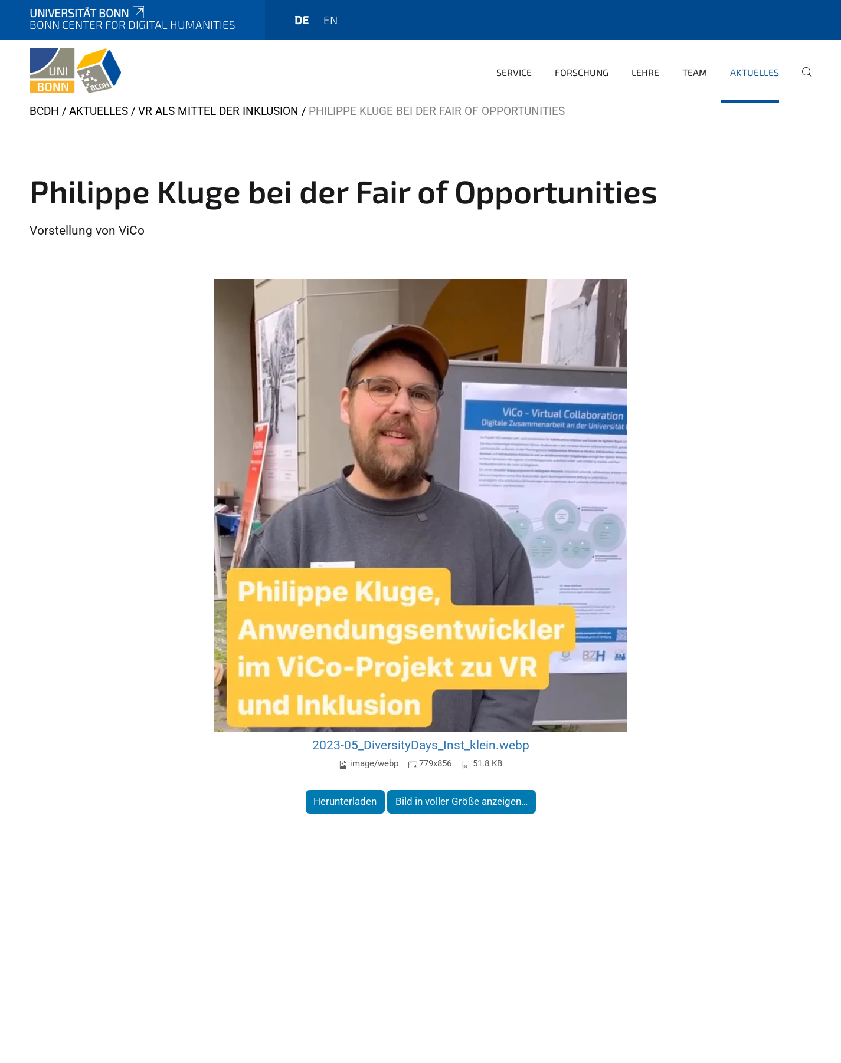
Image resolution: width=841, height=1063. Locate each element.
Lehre (645, 72)
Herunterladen (345, 801)
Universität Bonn (88, 12)
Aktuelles (754, 72)
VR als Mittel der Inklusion (218, 111)
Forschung (581, 72)
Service (514, 72)
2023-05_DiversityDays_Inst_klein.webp (420, 745)
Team (694, 72)
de (301, 20)
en (330, 20)
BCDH (44, 111)
